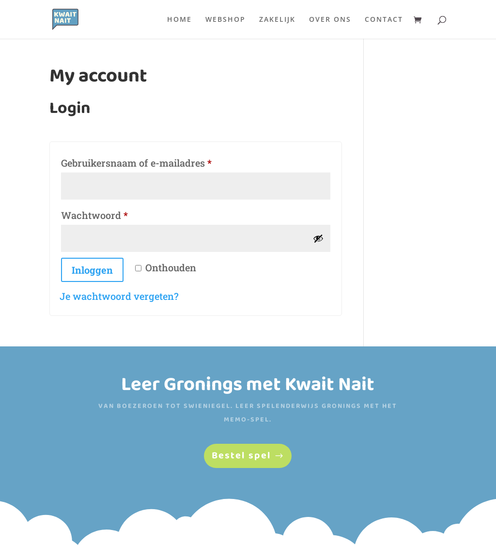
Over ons (330, 20)
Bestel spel (241, 456)
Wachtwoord (110, 213)
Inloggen (92, 270)
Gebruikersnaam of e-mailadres (152, 161)
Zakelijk (277, 20)
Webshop (225, 20)
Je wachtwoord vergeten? (119, 296)
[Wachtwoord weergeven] (318, 238)
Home (179, 20)
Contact (384, 20)
